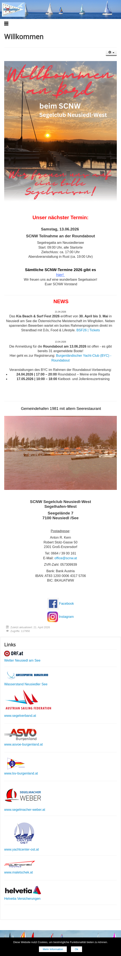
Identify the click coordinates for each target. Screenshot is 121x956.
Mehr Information (53, 949)
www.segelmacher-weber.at (24, 809)
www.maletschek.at (18, 872)
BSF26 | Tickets (88, 330)
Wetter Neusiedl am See (22, 660)
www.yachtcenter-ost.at (21, 849)
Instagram (66, 616)
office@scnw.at (65, 558)
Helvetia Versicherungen (22, 898)
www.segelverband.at (20, 715)
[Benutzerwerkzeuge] (111, 53)
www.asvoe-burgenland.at (23, 744)
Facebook (66, 603)
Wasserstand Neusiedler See (26, 684)
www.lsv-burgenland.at (21, 773)
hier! (60, 275)
